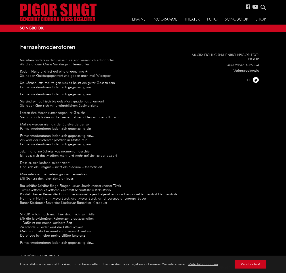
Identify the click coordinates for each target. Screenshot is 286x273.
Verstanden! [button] (250, 264)
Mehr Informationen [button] (203, 264)
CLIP (247, 80)
